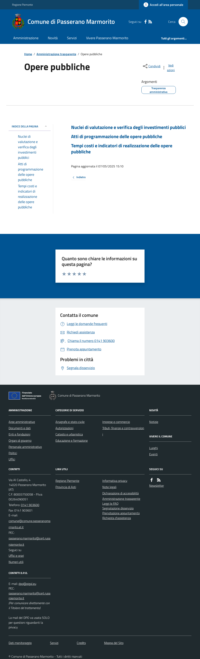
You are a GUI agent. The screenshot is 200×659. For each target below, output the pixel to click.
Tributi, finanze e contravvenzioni (123, 431)
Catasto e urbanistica (69, 434)
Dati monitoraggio (20, 642)
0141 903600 (30, 505)
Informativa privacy (114, 480)
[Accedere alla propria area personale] (163, 4)
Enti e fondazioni (19, 434)
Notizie (153, 421)
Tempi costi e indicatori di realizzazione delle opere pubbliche (121, 149)
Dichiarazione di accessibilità (120, 493)
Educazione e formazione (71, 440)
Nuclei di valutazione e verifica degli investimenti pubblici (128, 127)
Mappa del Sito (113, 642)
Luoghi (153, 448)
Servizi (72, 38)
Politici (13, 453)
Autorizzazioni (64, 428)
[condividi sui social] (151, 66)
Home (28, 54)
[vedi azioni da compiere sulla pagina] (169, 67)
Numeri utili (16, 562)
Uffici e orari (16, 555)
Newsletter (156, 485)
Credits (81, 642)
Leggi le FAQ (110, 503)
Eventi (153, 454)
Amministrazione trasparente (56, 54)
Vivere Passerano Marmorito (107, 38)
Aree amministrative (22, 421)
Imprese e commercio (116, 421)
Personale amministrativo (25, 446)
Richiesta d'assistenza (116, 518)
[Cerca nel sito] (181, 21)
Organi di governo (20, 440)
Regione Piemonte (22, 5)
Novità (53, 38)
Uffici (12, 459)
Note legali (109, 487)
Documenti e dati (20, 428)
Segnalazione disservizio (118, 508)
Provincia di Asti (65, 487)
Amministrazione (25, 38)
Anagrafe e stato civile (70, 421)
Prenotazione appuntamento (121, 513)
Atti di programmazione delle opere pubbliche (116, 136)
